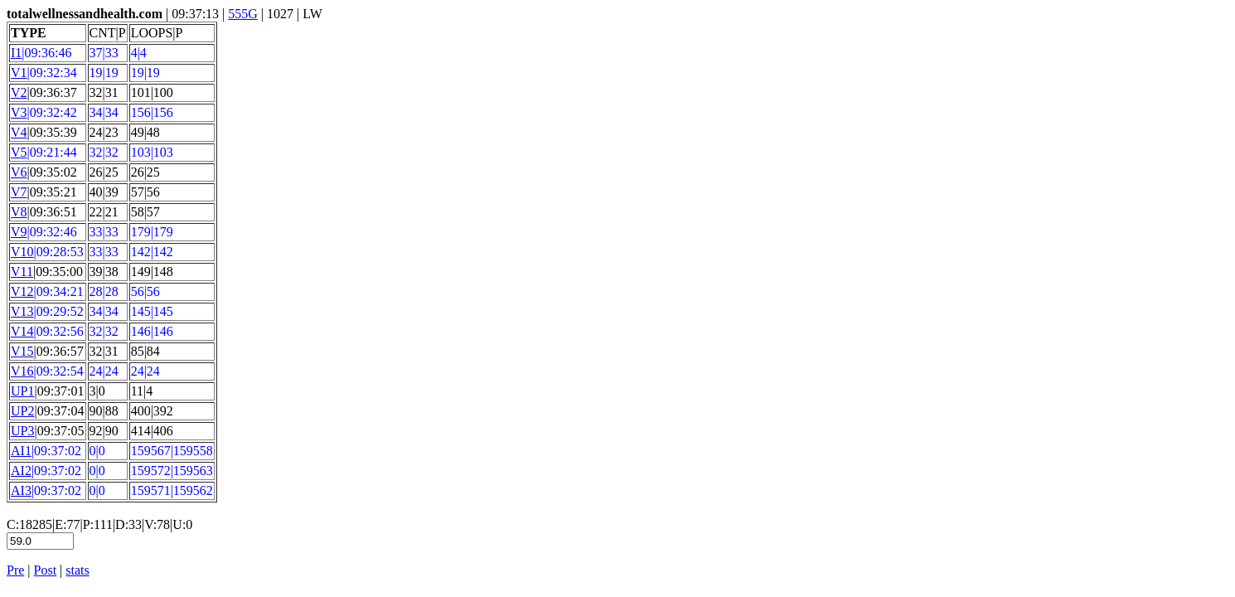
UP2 (22, 411)
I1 (16, 53)
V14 (22, 331)
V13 (22, 311)
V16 (22, 371)
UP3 (22, 431)
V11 (22, 272)
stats (77, 570)
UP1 (22, 391)
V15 (22, 351)
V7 (19, 192)
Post (45, 570)
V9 (19, 232)
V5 (19, 152)
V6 (19, 172)
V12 (22, 291)
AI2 (21, 471)
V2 (19, 92)
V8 (19, 212)
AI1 (21, 451)
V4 (19, 132)
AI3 (21, 490)
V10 (22, 252)
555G (243, 14)
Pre (15, 570)
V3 (19, 112)
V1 (19, 73)
